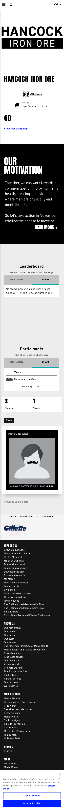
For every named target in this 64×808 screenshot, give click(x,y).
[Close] (60, 774)
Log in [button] (57, 4)
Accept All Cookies (32, 803)
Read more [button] (46, 227)
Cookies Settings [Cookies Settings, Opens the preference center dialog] (32, 796)
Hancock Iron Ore (25, 374)
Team (45, 274)
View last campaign (16, 128)
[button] (3, 4)
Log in (49, 481)
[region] (32, 789)
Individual (17, 274)
